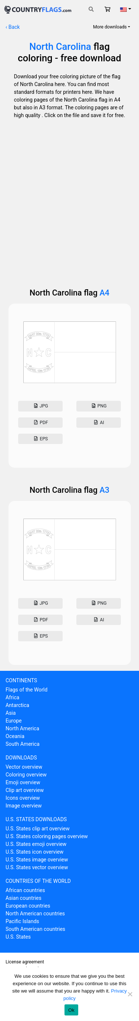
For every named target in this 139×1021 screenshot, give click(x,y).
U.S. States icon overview (34, 852)
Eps (40, 438)
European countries (28, 906)
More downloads (110, 27)
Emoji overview (23, 782)
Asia (11, 713)
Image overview (24, 806)
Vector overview (24, 767)
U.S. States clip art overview (38, 829)
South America (23, 744)
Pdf (40, 422)
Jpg (40, 406)
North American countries (35, 913)
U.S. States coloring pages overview (47, 836)
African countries (25, 890)
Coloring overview (26, 775)
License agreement (25, 961)
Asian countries (24, 898)
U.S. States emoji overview (36, 844)
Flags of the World (26, 690)
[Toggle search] (91, 9)
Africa (12, 697)
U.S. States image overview (37, 860)
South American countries (35, 929)
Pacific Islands (22, 921)
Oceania (15, 736)
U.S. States (18, 937)
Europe (13, 721)
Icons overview (23, 798)
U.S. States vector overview (37, 867)
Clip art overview (25, 790)
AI (98, 422)
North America (22, 728)
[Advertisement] (69, 201)
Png (98, 406)
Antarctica (17, 705)
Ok (71, 1010)
